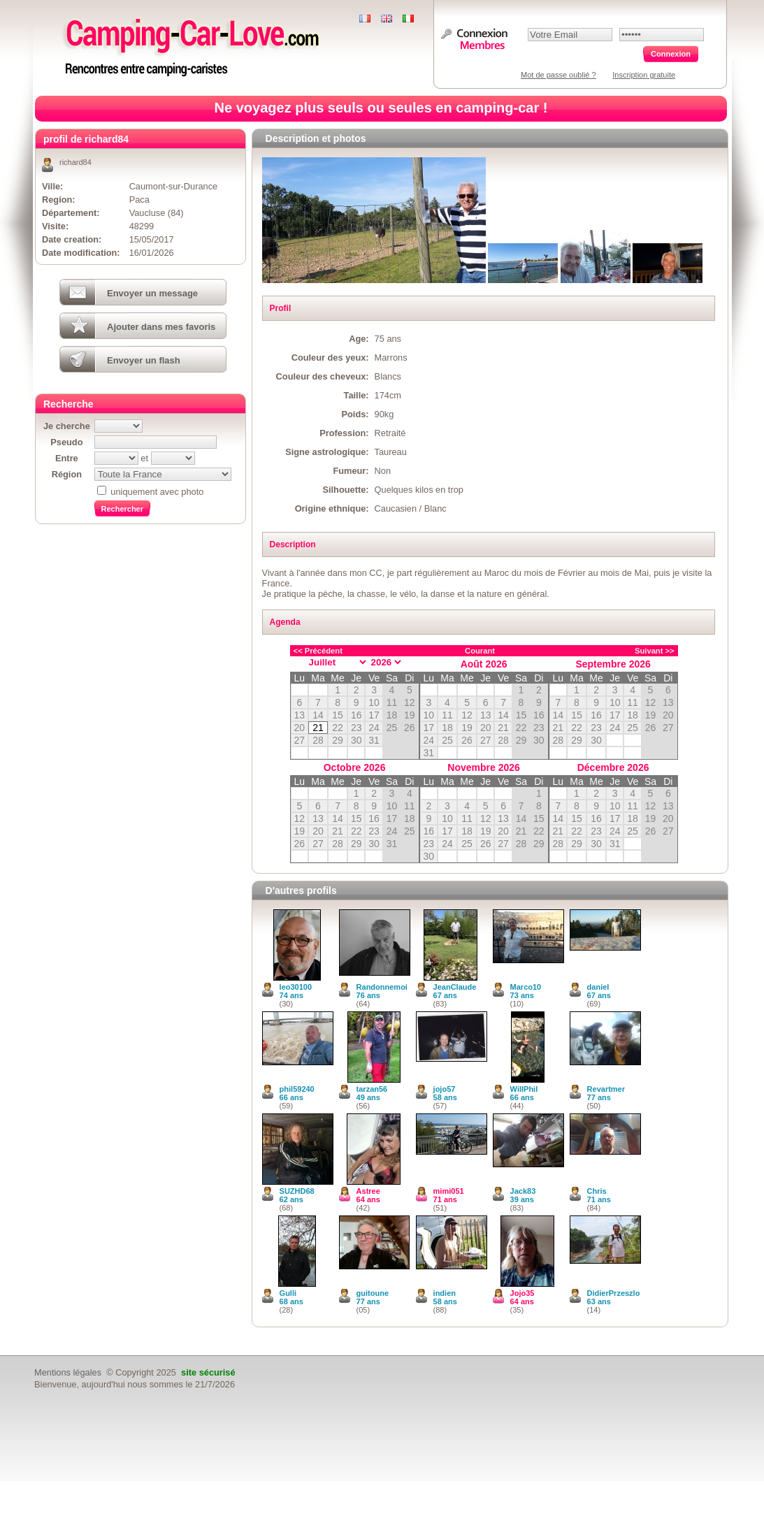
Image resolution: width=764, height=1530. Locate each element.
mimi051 (448, 1191)
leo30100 (296, 987)
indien (444, 1293)
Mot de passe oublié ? (558, 75)
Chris (597, 1191)
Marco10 (526, 987)
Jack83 (523, 1191)
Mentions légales (67, 1372)
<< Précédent (318, 651)
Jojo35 (522, 1293)
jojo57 (444, 1089)
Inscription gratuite (643, 75)
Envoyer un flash (143, 360)
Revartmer (606, 1089)
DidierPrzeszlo (613, 1293)
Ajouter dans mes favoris (161, 327)
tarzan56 (372, 1089)
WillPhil (524, 1089)
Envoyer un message (152, 293)
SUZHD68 (297, 1191)
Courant (480, 651)
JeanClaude (455, 987)
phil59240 (297, 1089)
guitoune (372, 1293)
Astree (368, 1191)
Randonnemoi (382, 987)
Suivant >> (655, 651)
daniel (598, 987)
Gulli (288, 1293)
